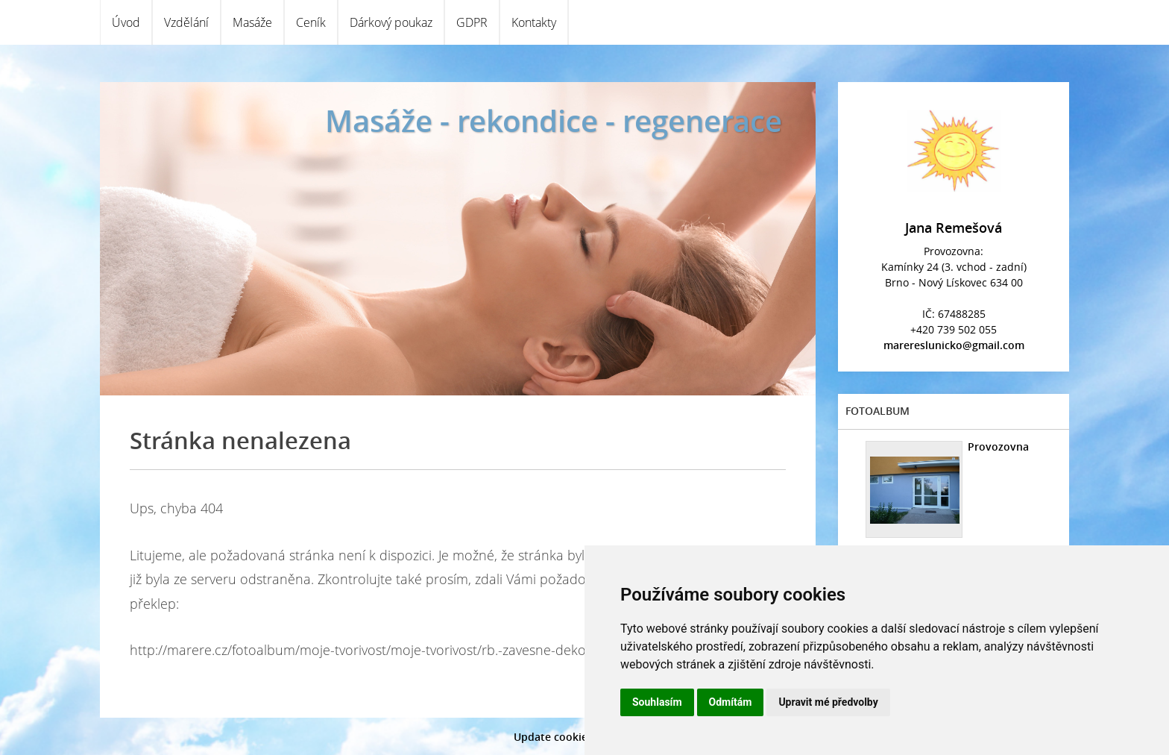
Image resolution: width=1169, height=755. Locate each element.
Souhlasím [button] (657, 702)
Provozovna (998, 446)
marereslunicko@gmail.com (953, 345)
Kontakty (533, 22)
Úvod (126, 22)
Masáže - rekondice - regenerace (553, 120)
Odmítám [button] (730, 702)
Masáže (252, 22)
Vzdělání (186, 22)
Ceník (311, 22)
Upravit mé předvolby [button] (827, 702)
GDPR (472, 22)
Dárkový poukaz (391, 22)
